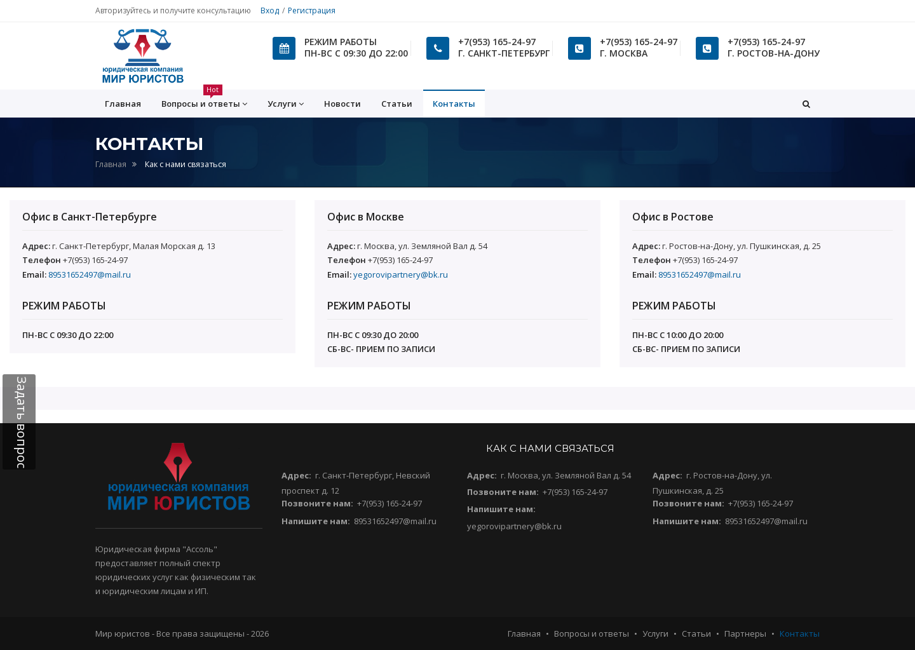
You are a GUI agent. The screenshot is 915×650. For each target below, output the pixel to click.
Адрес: (296, 475)
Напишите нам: (315, 521)
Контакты (454, 103)
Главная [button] (123, 103)
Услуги (655, 633)
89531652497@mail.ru (89, 274)
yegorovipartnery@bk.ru (400, 274)
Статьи (396, 103)
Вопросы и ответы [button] (204, 100)
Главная (110, 164)
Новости (342, 103)
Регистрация (312, 10)
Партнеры (745, 633)
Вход (270, 10)
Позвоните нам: (317, 503)
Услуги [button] (286, 104)
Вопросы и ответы (591, 633)
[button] (806, 104)
